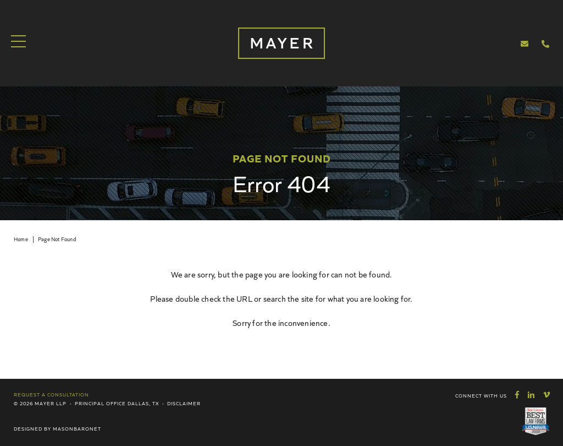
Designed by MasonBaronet (57, 428)
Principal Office (100, 403)
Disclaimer (184, 403)
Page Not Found (57, 239)
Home (21, 239)
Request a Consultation (51, 394)
